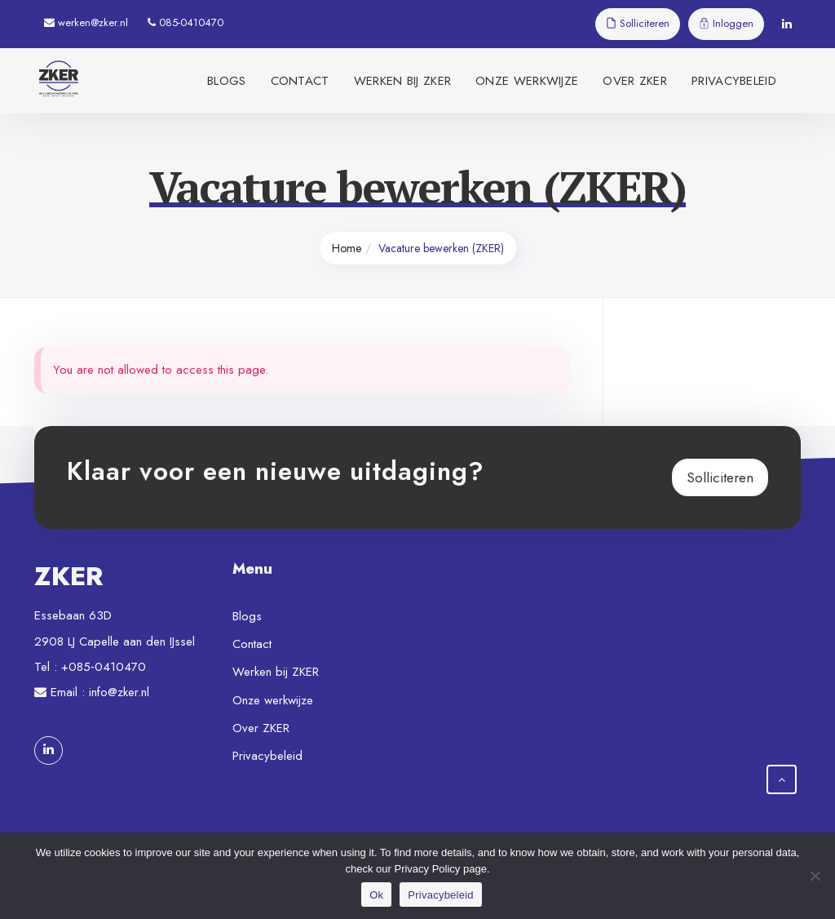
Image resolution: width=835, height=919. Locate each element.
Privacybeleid (733, 81)
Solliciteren (637, 23)
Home (346, 248)
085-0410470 (185, 22)
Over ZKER (635, 81)
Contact (300, 81)
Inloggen (726, 23)
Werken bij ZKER (403, 81)
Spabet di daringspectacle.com (149, 815)
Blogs (226, 81)
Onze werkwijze (526, 81)
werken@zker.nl (86, 22)
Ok (376, 895)
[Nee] (814, 876)
